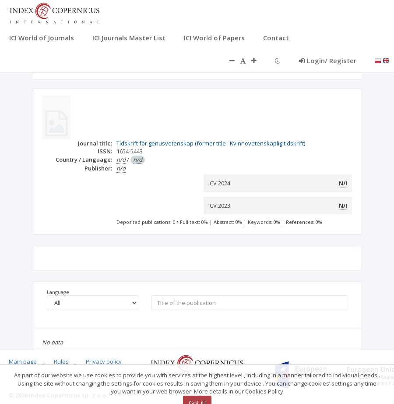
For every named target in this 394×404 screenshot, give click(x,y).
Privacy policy (104, 361)
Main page (23, 361)
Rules (61, 361)
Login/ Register (327, 60)
